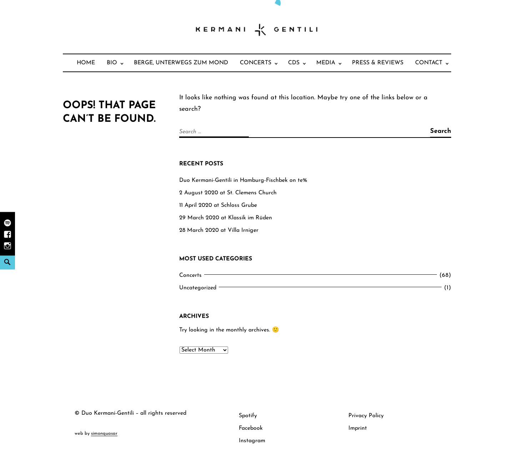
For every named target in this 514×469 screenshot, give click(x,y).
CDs (293, 63)
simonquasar (104, 433)
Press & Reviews (377, 63)
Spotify (248, 416)
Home (86, 63)
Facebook (251, 428)
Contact (428, 63)
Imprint (357, 428)
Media (325, 63)
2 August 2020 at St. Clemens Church (228, 193)
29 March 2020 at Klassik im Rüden (225, 218)
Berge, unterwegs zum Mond (181, 63)
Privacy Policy (366, 416)
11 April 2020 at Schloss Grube (218, 205)
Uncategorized (197, 288)
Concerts (255, 63)
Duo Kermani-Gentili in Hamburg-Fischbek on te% (243, 180)
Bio (112, 63)
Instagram (252, 441)
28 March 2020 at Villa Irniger (218, 230)
